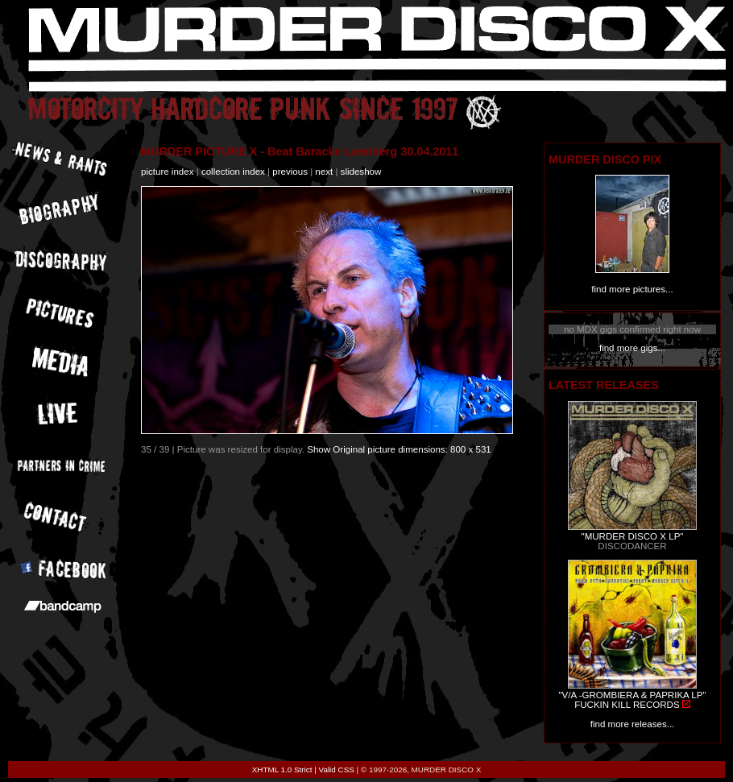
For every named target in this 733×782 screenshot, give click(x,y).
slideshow (361, 171)
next (324, 171)
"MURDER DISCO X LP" (633, 536)
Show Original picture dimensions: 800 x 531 (399, 449)
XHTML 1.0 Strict (282, 769)
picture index (167, 171)
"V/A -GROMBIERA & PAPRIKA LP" (632, 695)
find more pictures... (632, 289)
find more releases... (632, 724)
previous (290, 171)
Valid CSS (336, 769)
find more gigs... (632, 348)
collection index (233, 171)
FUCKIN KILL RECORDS (626, 705)
